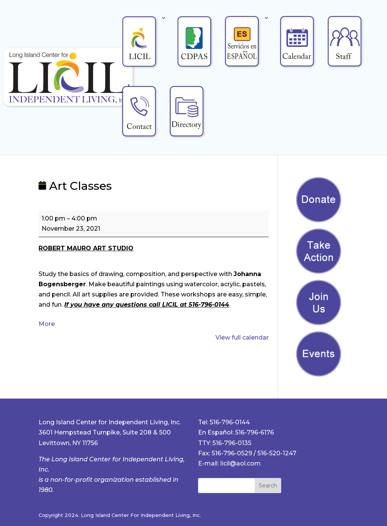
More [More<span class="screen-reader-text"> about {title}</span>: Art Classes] (47, 323)
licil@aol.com (240, 463)
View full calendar (242, 337)
